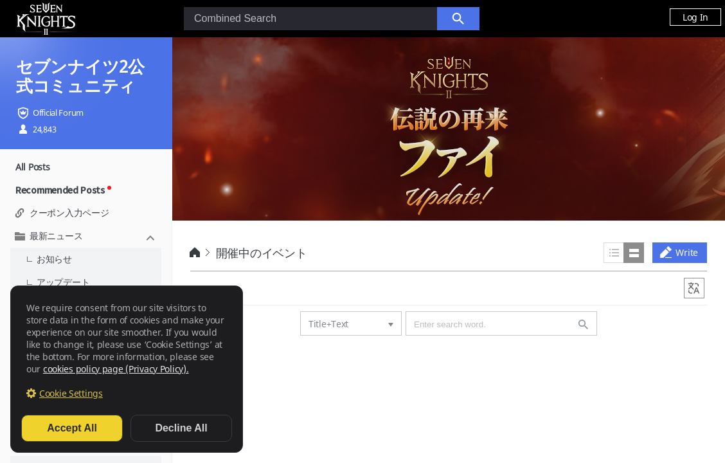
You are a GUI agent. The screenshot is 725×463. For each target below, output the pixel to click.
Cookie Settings (71, 393)
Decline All (181, 427)
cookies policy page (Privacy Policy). (116, 369)
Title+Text (328, 324)
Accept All (72, 427)
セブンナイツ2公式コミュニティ (80, 76)
